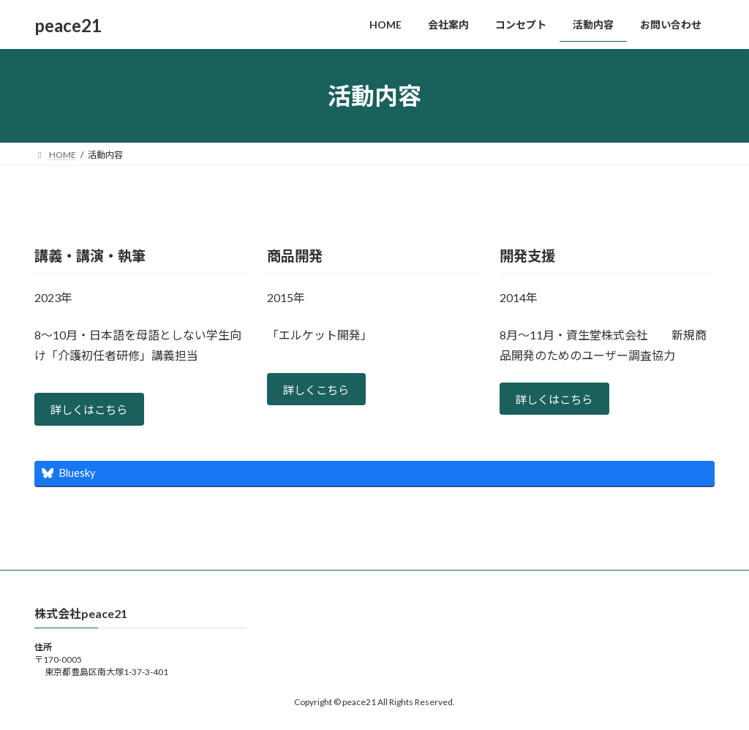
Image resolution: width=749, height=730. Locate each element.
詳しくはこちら (92, 411)
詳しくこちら (319, 391)
